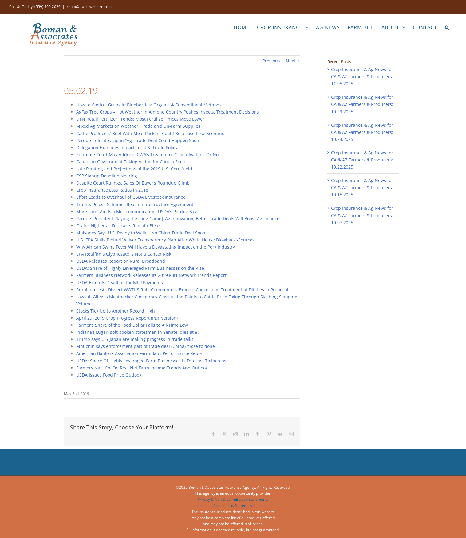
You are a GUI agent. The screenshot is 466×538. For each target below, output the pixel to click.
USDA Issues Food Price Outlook (108, 375)
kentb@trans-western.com (89, 6)
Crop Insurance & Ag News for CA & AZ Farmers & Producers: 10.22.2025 (362, 160)
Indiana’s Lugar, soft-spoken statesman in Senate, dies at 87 (138, 332)
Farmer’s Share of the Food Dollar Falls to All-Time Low (132, 325)
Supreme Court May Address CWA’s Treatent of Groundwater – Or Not (148, 154)
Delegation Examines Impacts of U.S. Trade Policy (126, 147)
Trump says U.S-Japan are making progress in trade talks (134, 339)
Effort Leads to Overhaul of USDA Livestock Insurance (130, 197)
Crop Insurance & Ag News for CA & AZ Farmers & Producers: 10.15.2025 (362, 187)
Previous (271, 61)
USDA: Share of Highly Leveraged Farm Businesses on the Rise (140, 268)
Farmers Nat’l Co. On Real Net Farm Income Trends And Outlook (142, 368)
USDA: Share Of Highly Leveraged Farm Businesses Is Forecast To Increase (152, 361)
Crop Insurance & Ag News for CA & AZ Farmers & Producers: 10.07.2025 (362, 215)
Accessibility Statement (233, 505)
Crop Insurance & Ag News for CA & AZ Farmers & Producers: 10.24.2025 (362, 132)
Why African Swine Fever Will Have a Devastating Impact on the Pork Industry (155, 247)
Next (290, 61)
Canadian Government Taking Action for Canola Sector (132, 162)
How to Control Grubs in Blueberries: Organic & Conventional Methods (149, 105)
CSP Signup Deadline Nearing (106, 176)
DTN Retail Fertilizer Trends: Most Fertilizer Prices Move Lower (140, 119)
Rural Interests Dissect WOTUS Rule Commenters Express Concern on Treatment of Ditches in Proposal (182, 290)
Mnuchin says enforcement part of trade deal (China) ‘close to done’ (145, 346)
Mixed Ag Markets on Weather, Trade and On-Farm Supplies (138, 126)
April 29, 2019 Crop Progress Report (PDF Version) (127, 318)
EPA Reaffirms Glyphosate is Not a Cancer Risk (123, 254)
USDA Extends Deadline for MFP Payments (119, 282)
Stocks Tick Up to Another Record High (115, 311)
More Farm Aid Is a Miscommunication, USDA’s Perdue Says (137, 211)
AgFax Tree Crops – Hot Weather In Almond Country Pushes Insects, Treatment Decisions (167, 112)
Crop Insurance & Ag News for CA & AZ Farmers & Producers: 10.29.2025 (362, 104)
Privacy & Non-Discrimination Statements (233, 499)
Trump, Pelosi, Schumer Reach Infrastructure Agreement (134, 204)
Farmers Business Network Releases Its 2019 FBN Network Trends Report (151, 275)
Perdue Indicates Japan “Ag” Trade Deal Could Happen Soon (137, 140)
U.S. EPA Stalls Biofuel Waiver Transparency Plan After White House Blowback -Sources (165, 240)
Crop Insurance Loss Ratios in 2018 (112, 190)
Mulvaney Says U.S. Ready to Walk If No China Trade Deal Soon (140, 233)
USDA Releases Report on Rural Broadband (120, 261)
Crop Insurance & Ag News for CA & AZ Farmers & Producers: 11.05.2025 (362, 76)
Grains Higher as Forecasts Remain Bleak (118, 226)
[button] (447, 27)
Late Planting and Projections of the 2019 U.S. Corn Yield (134, 169)
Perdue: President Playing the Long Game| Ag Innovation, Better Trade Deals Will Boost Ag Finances (179, 218)
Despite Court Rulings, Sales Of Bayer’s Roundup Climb (133, 183)
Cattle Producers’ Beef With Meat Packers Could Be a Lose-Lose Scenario (150, 133)
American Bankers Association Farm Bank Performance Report (140, 353)
